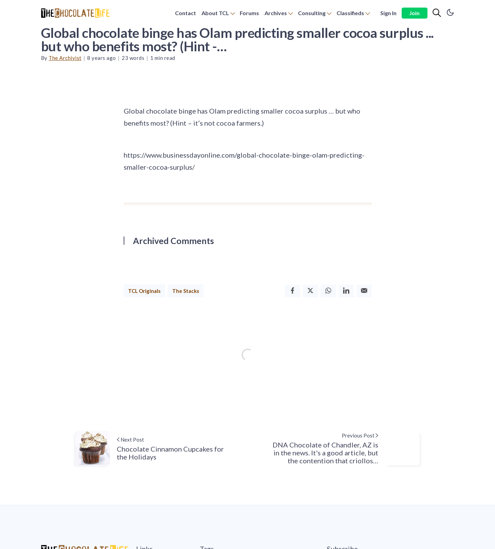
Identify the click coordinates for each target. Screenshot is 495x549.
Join (414, 13)
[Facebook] (292, 291)
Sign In (388, 13)
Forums (249, 13)
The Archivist (65, 58)
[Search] (436, 13)
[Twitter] (310, 291)
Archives (276, 13)
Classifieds (350, 13)
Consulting (312, 13)
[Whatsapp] (328, 291)
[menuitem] (185, 13)
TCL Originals (144, 291)
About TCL (215, 13)
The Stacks (185, 291)
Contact (185, 13)
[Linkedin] (346, 291)
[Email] (364, 291)
